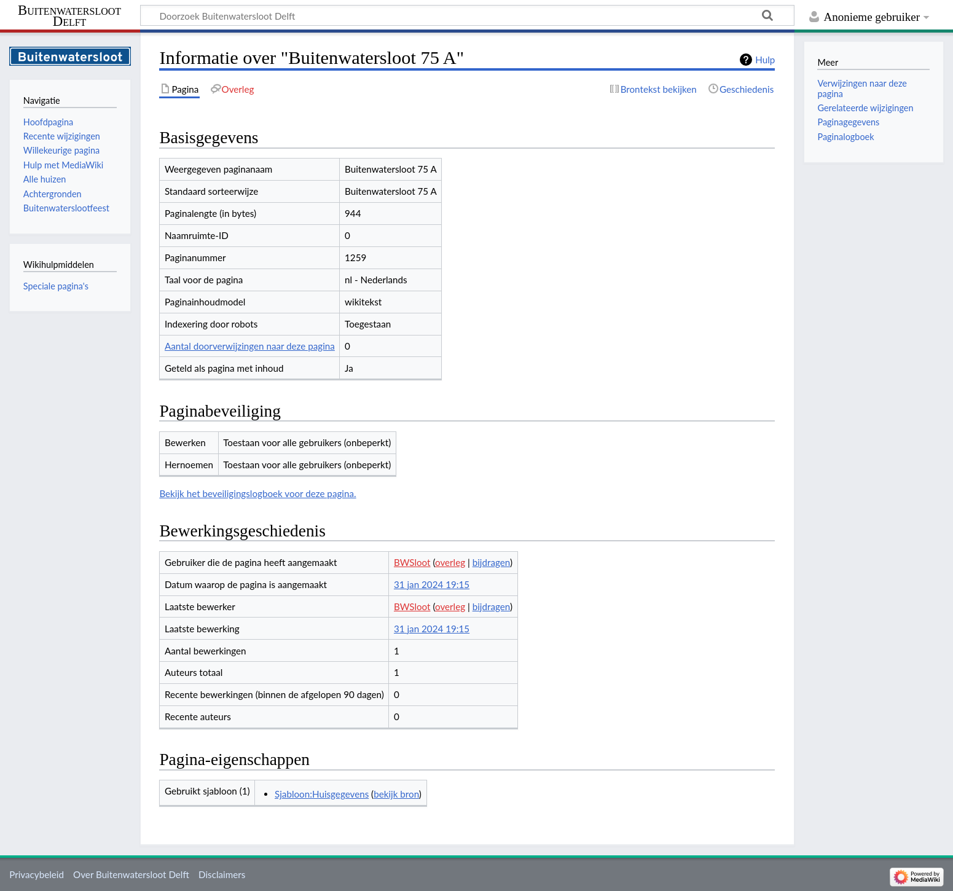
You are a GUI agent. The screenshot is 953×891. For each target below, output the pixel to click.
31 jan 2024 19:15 (431, 584)
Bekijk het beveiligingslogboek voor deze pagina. (257, 493)
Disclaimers (221, 874)
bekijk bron (396, 793)
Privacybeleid (36, 874)
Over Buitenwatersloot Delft (131, 874)
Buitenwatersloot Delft (69, 16)
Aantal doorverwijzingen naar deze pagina (250, 345)
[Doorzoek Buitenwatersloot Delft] (467, 15)
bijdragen (491, 562)
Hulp (765, 59)
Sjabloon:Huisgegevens (322, 793)
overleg (450, 562)
